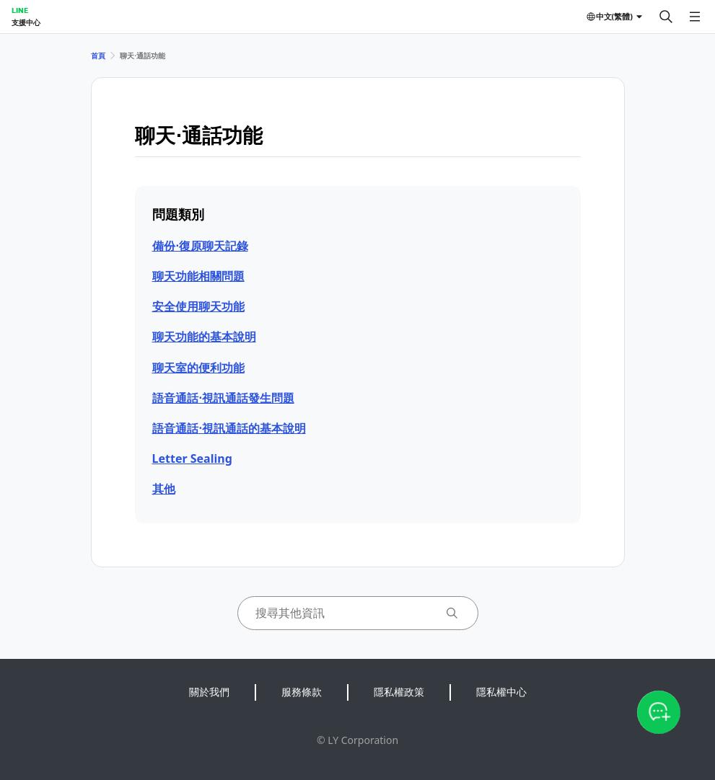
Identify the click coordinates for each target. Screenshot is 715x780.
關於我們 (209, 692)
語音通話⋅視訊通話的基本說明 (229, 428)
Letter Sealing (192, 458)
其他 (163, 489)
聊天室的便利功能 (198, 368)
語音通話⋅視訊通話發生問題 (223, 398)
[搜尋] (666, 16)
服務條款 (301, 692)
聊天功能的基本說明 (204, 337)
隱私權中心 (501, 692)
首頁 (98, 55)
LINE (20, 10)
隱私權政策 (399, 692)
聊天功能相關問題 (198, 276)
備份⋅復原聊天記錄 (200, 246)
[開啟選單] (694, 16)
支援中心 (26, 22)
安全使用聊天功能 (198, 306)
